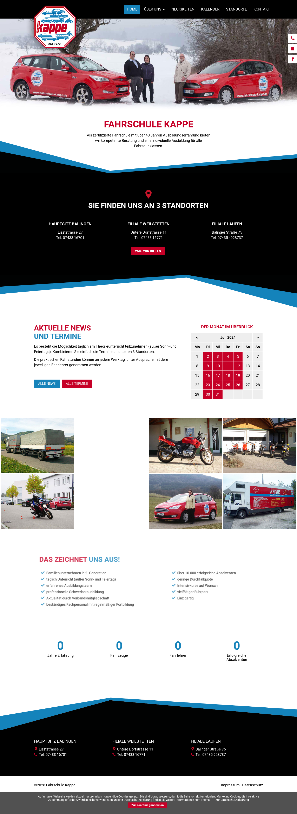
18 (244, 375)
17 (234, 375)
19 (254, 375)
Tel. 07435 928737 (208, 754)
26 (254, 385)
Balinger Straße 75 (208, 749)
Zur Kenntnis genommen (147, 805)
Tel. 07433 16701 (70, 237)
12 (254, 366)
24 (234, 385)
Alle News (47, 384)
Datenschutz (252, 785)
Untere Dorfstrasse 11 (133, 749)
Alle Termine (77, 384)
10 (234, 366)
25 (244, 385)
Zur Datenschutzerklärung (232, 799)
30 (224, 394)
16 (224, 375)
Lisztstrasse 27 (49, 749)
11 (244, 366)
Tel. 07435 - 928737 (227, 237)
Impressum (230, 785)
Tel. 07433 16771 (148, 237)
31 (234, 394)
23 (224, 385)
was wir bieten (148, 251)
